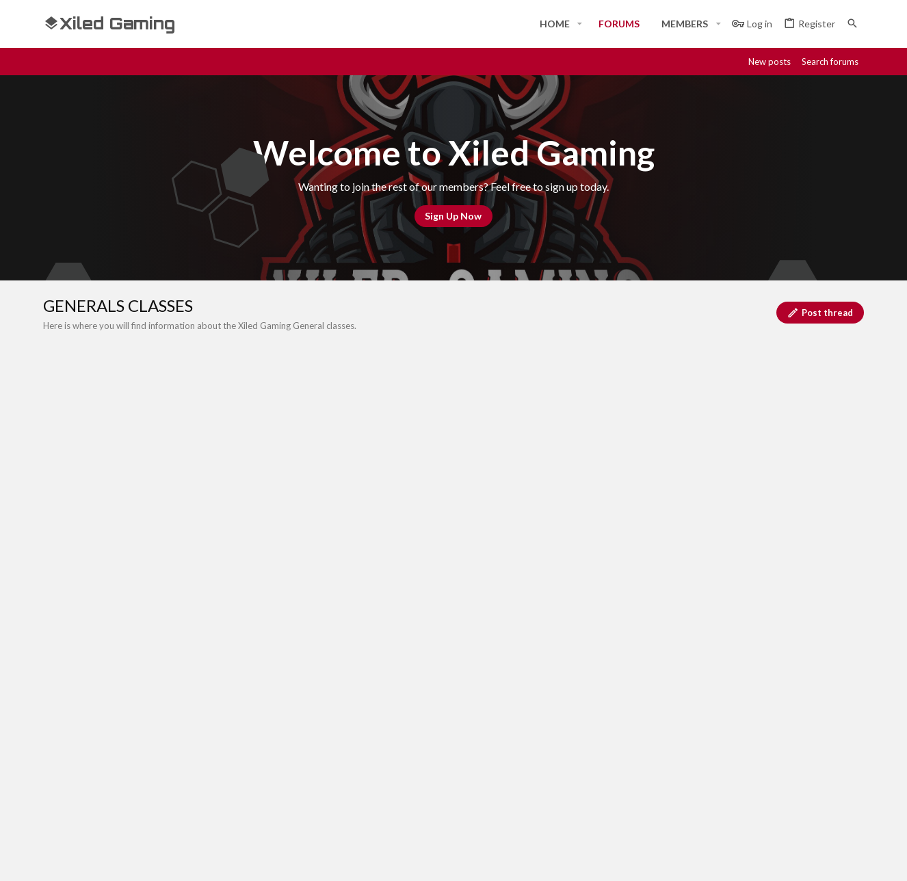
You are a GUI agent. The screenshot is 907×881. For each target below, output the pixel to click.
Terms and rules (643, 628)
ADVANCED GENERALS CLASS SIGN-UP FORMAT (204, 464)
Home (333, 723)
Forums (337, 748)
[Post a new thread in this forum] (471, 423)
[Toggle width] (58, 628)
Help (774, 628)
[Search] (852, 24)
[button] (579, 24)
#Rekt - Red (119, 627)
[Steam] (782, 858)
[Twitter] (831, 858)
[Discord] (757, 858)
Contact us (345, 773)
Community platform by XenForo (183, 858)
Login (610, 723)
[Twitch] (806, 858)
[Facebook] (732, 858)
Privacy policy (721, 628)
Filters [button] (832, 385)
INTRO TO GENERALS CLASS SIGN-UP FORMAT (200, 513)
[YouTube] (855, 858)
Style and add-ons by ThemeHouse (410, 858)
